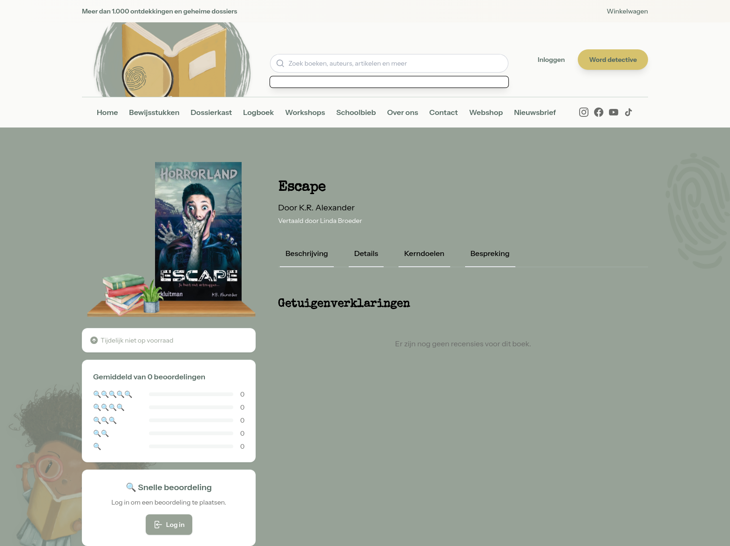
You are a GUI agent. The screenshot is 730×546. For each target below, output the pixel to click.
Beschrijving (306, 253)
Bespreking (490, 253)
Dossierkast (211, 112)
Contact (443, 112)
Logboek (258, 112)
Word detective (613, 59)
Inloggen (551, 59)
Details (366, 253)
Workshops (305, 112)
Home (107, 112)
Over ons (402, 112)
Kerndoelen (424, 253)
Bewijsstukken (154, 112)
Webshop (486, 112)
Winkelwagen (627, 11)
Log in (169, 524)
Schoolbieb (356, 112)
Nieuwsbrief (535, 112)
